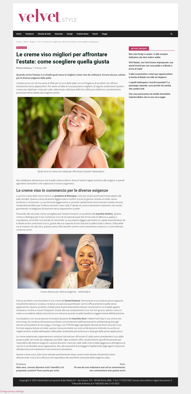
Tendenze (29, 34)
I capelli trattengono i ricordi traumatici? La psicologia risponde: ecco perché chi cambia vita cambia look (150, 85)
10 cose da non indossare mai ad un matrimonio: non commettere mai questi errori (98, 367)
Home (18, 34)
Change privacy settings (12, 391)
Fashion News (82, 34)
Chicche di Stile (44, 34)
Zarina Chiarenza (25, 68)
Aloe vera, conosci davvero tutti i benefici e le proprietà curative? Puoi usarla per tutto (43, 367)
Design (70, 34)
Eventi (95, 34)
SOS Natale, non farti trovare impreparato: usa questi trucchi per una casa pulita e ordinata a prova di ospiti (151, 65)
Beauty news (21, 48)
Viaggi (104, 34)
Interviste (59, 34)
